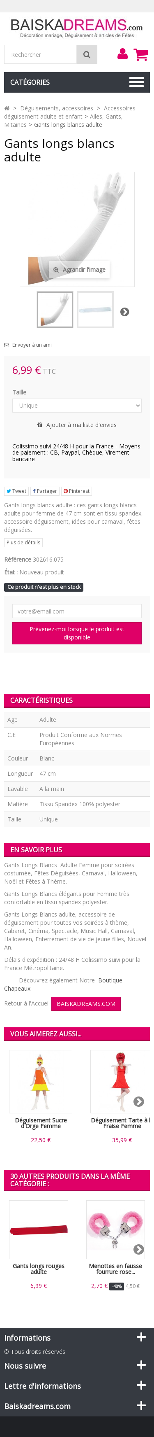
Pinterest (77, 491)
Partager (45, 491)
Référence (17, 559)
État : (11, 572)
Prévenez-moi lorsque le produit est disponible (77, 633)
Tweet (16, 491)
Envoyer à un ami (32, 345)
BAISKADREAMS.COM (86, 1004)
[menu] (122, 54)
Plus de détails (23, 542)
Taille (20, 392)
